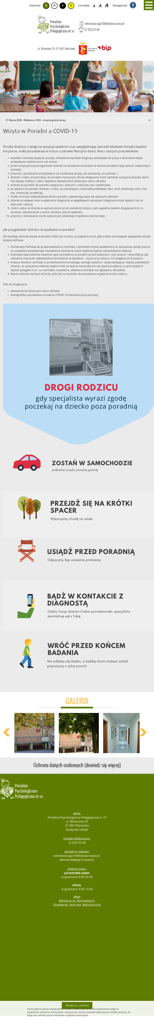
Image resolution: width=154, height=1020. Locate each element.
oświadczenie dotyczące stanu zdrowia (35, 291)
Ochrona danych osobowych (77, 765)
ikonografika (19, 295)
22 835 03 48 (89, 29)
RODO (77, 897)
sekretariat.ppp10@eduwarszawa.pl (101, 23)
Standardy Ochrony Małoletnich (77, 904)
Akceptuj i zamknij (77, 1005)
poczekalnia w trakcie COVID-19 (47, 295)
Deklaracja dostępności (77, 900)
